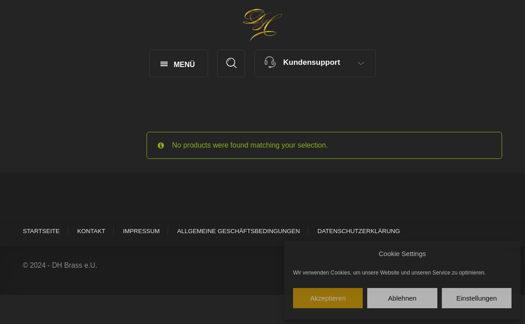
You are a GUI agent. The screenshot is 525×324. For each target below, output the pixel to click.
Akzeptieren (328, 298)
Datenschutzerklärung (358, 231)
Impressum (141, 231)
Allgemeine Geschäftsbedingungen (238, 231)
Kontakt (91, 231)
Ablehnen (402, 298)
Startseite (41, 231)
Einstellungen (476, 298)
